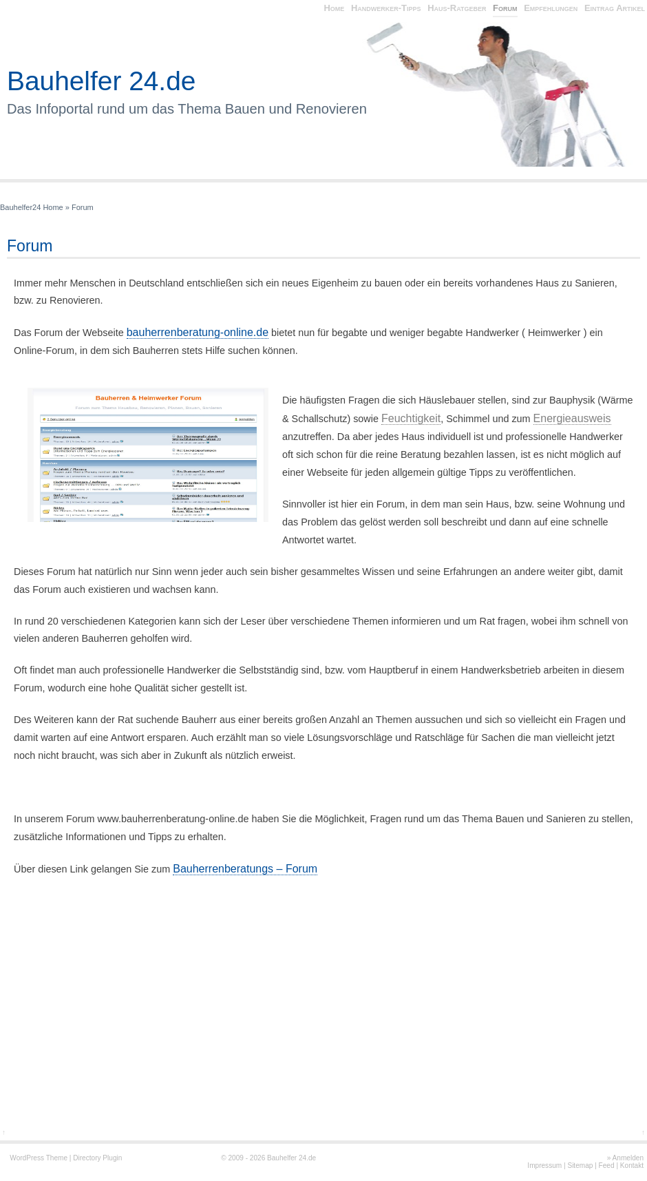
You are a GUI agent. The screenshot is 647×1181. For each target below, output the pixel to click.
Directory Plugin (97, 1158)
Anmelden (628, 1158)
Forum (505, 8)
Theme (56, 1158)
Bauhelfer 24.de (101, 81)
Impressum (544, 1165)
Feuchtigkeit (411, 418)
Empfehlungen (550, 8)
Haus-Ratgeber (456, 8)
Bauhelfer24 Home (31, 207)
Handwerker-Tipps (386, 8)
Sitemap (580, 1165)
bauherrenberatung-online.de (197, 332)
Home (334, 8)
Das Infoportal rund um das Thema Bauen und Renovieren (187, 108)
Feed (607, 1165)
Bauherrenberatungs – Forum (245, 869)
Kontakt (632, 1165)
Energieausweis (572, 418)
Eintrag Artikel (614, 8)
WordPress (27, 1158)
